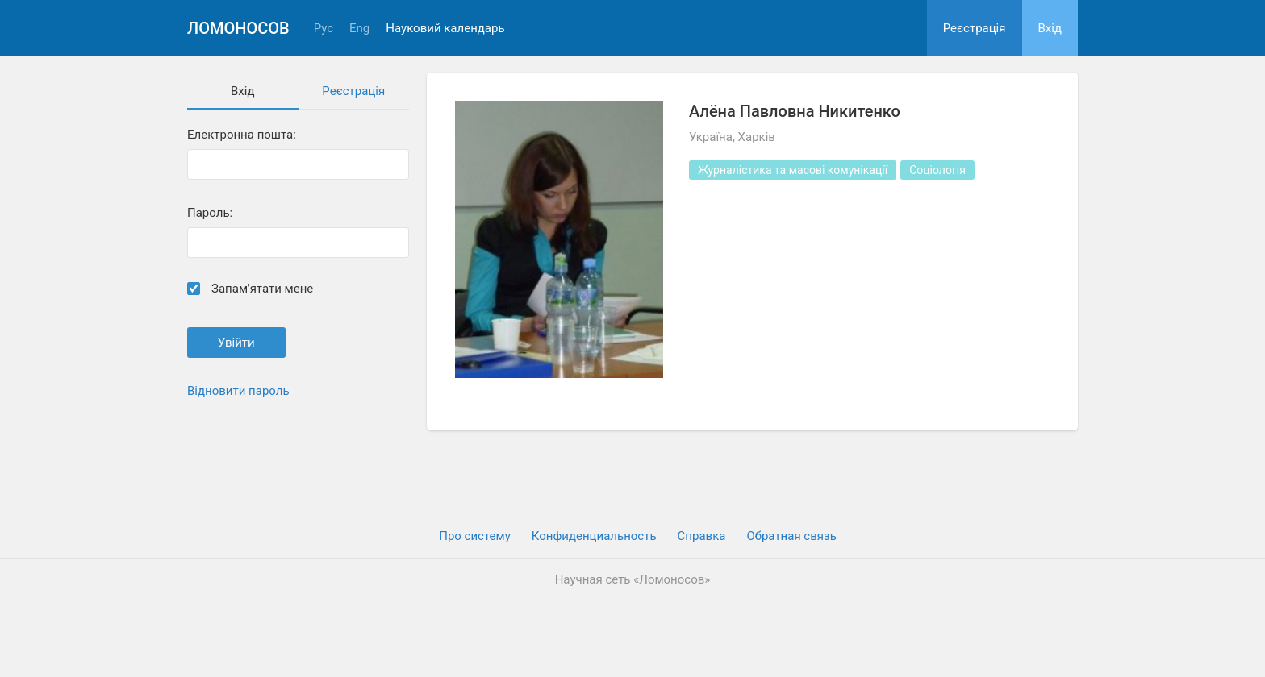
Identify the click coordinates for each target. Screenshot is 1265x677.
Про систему (475, 536)
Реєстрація (974, 28)
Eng (359, 29)
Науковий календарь (445, 29)
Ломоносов (238, 28)
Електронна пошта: (241, 135)
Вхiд (1050, 28)
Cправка (702, 536)
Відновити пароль (238, 391)
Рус (323, 29)
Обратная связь (791, 536)
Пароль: (209, 213)
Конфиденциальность (594, 536)
